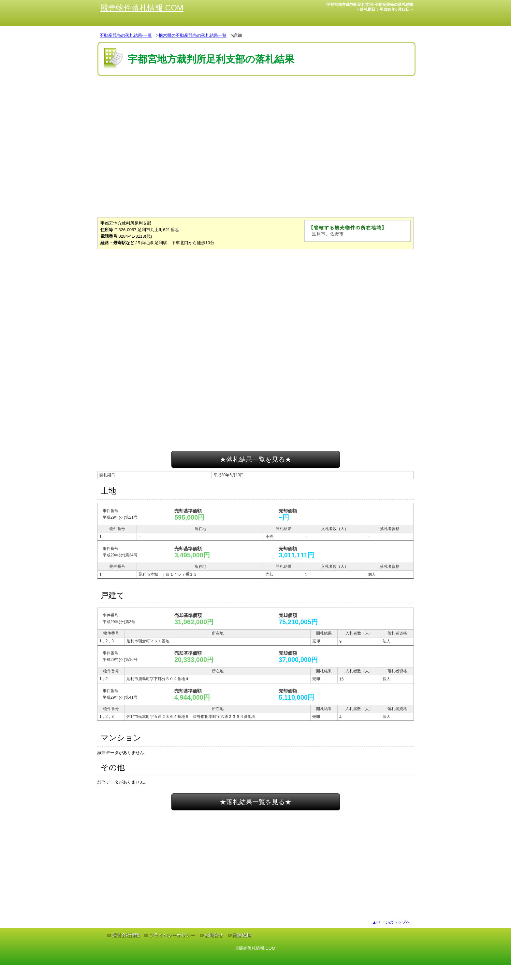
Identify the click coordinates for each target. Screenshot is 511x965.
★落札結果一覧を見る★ (255, 459)
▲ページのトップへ (391, 922)
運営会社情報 (125, 935)
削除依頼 (242, 935)
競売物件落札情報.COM (141, 7)
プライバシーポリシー (172, 935)
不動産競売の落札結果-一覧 (126, 35)
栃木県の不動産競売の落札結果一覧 (192, 35)
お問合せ (214, 935)
